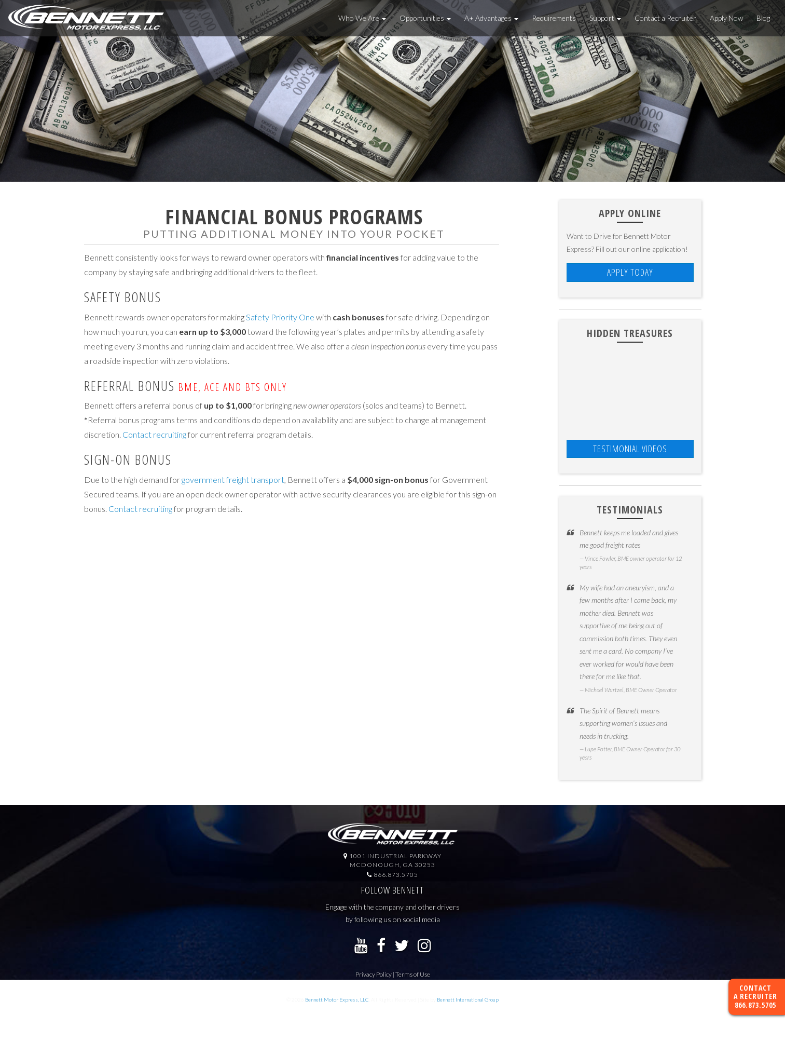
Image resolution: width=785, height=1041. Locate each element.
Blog (763, 17)
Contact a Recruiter (665, 17)
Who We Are (362, 17)
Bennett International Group (468, 999)
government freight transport (233, 479)
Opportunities (425, 17)
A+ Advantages (491, 17)
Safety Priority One (280, 317)
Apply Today (630, 272)
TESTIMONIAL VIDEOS (630, 448)
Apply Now (726, 17)
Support (605, 17)
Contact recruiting (154, 434)
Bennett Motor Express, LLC (337, 999)
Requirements (554, 17)
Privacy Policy (373, 974)
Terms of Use (412, 974)
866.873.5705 (755, 1005)
